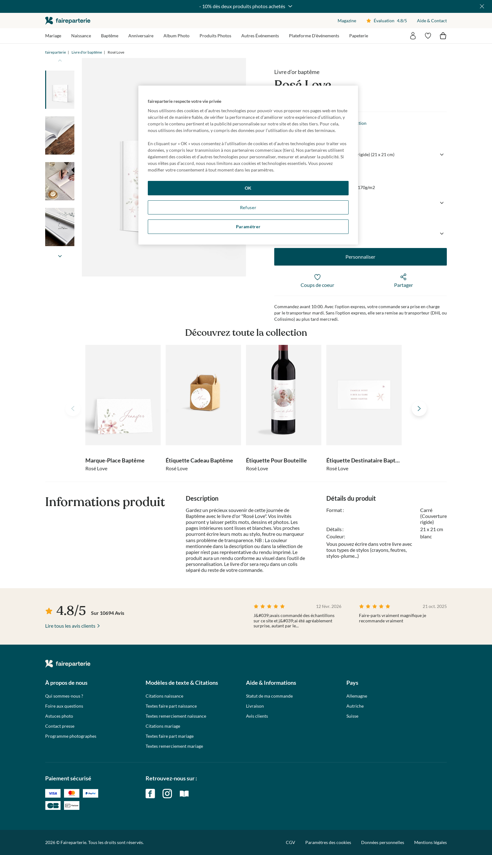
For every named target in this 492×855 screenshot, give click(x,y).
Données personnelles (382, 842)
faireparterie (67, 20)
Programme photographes (70, 736)
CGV (290, 842)
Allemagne (356, 696)
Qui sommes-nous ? (64, 696)
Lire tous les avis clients (70, 626)
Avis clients (257, 716)
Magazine (347, 20)
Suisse (352, 716)
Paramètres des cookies (328, 842)
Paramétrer (248, 226)
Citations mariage (163, 726)
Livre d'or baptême (87, 52)
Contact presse (59, 726)
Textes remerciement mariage (174, 746)
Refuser (248, 207)
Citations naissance (164, 696)
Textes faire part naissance (171, 706)
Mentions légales (430, 842)
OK (248, 188)
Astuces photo (59, 716)
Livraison (255, 706)
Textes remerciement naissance (176, 716)
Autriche (355, 706)
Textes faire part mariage (170, 736)
